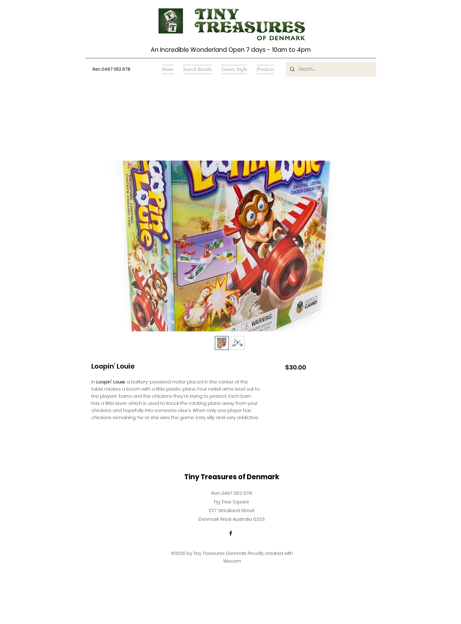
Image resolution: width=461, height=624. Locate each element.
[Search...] (330, 69)
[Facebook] (231, 533)
